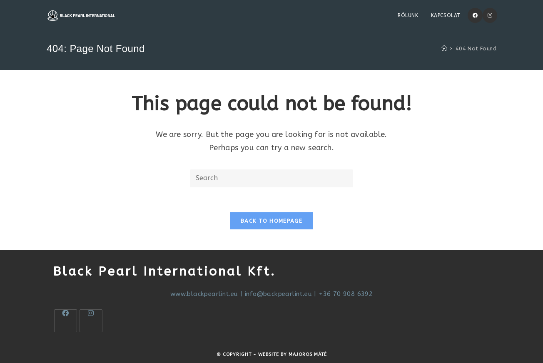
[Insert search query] (271, 178)
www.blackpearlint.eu (204, 294)
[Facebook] (475, 15)
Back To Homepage (271, 221)
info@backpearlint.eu (278, 294)
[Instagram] (490, 15)
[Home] (444, 48)
